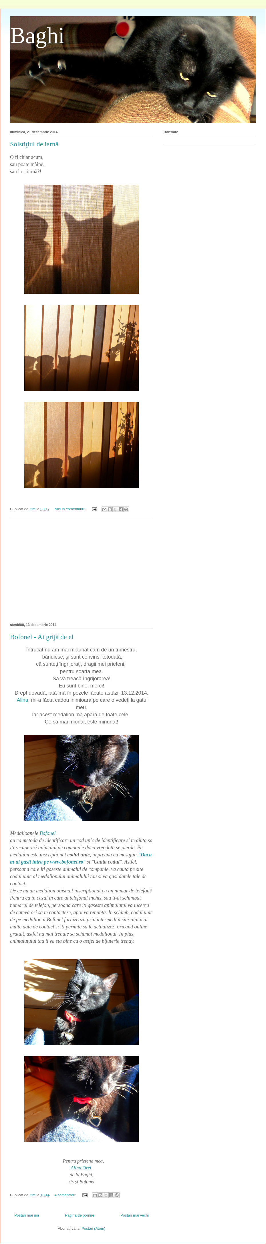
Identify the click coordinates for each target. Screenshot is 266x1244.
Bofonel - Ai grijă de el (42, 637)
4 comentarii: (65, 1195)
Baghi (37, 35)
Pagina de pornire (79, 1215)
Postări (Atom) (93, 1228)
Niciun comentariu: (70, 509)
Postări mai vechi (134, 1215)
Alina (22, 700)
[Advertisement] (81, 569)
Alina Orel (81, 1168)
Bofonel (47, 833)
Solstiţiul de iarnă (34, 144)
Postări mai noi (26, 1215)
